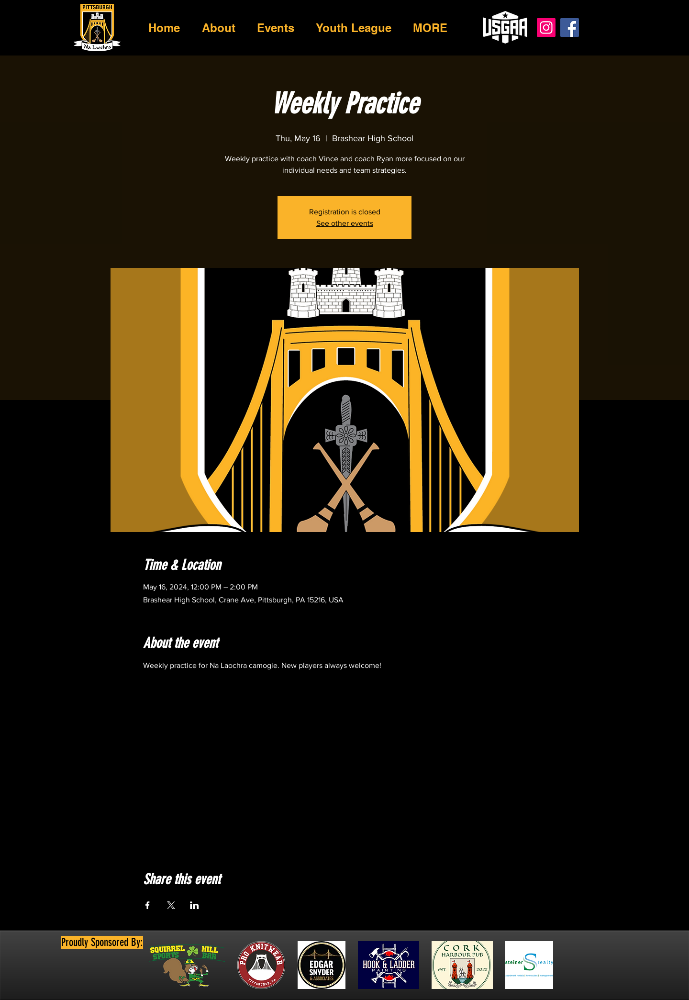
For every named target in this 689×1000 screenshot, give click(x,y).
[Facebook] (569, 27)
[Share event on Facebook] (147, 905)
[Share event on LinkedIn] (194, 905)
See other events (344, 223)
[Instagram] (546, 27)
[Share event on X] (171, 905)
